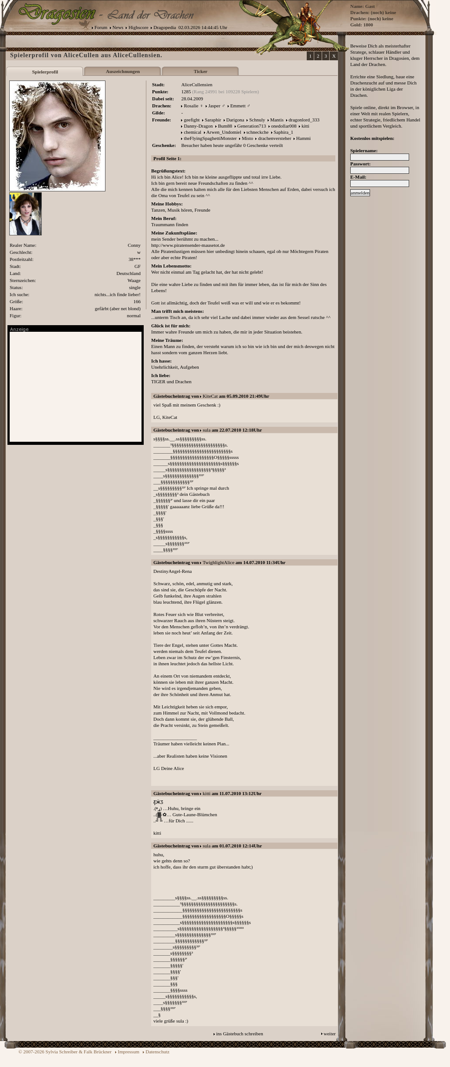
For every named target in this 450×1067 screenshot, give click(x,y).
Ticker (200, 71)
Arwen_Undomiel (224, 132)
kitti (305, 125)
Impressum (128, 1051)
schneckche (258, 132)
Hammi (303, 138)
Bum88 (225, 125)
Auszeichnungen (123, 71)
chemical (192, 132)
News (117, 27)
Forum (100, 27)
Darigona (235, 119)
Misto (247, 138)
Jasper (214, 105)
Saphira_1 (284, 132)
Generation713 (251, 125)
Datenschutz (157, 1051)
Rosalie (191, 105)
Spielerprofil (45, 71)
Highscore (138, 27)
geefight (192, 119)
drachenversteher (274, 138)
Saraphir (213, 119)
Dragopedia (164, 27)
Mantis (277, 119)
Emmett (238, 105)
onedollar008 (284, 125)
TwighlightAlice (218, 562)
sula (206, 430)
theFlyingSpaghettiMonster (210, 138)
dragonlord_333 (304, 119)
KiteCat (210, 396)
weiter (330, 1033)
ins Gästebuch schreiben (239, 1033)
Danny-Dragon (198, 125)
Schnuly (257, 119)
